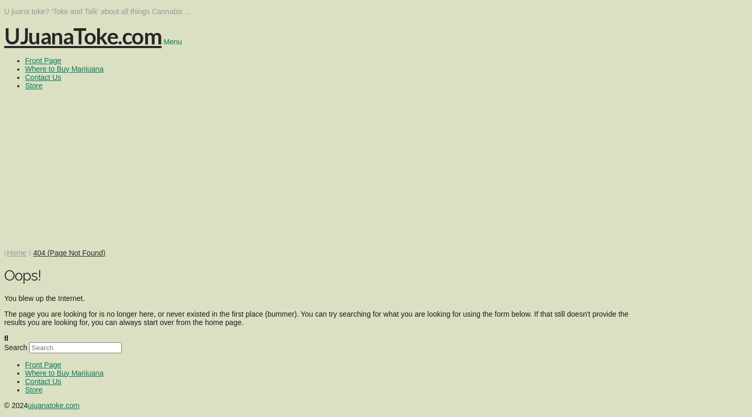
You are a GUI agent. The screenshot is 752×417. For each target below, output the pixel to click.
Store (33, 390)
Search (15, 347)
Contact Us (43, 381)
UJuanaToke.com (82, 36)
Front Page (43, 365)
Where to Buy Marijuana (64, 373)
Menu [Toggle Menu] (172, 42)
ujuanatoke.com (53, 405)
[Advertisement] (376, 170)
